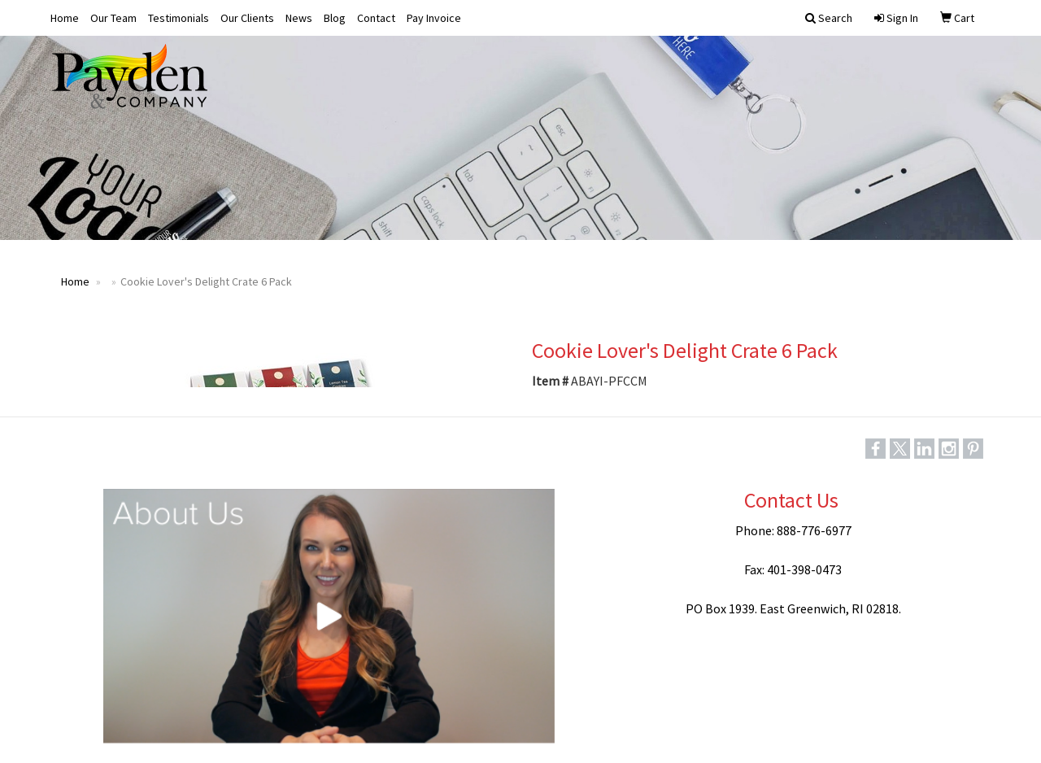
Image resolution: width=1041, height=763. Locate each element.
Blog (335, 18)
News (298, 18)
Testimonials (178, 18)
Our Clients (247, 18)
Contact (376, 18)
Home (64, 18)
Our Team (113, 18)
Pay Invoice (434, 18)
